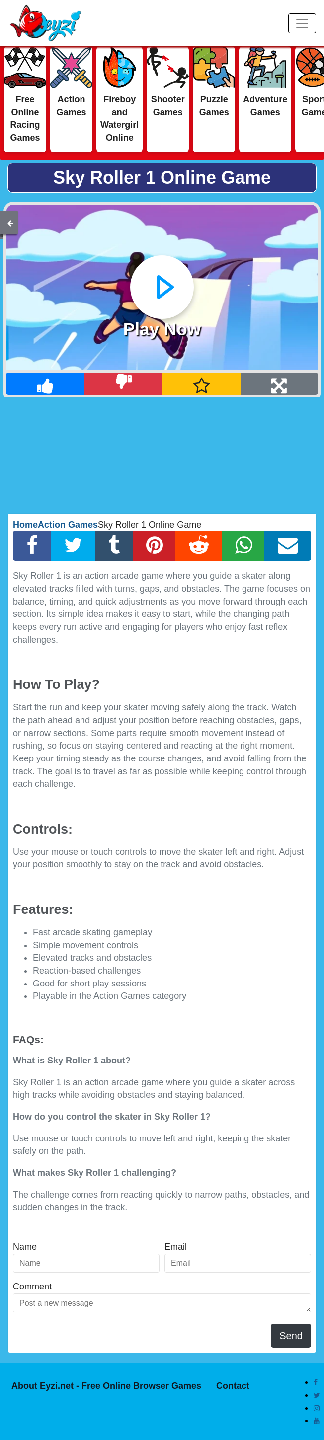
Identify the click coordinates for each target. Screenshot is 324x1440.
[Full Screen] (279, 384)
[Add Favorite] (201, 384)
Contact (232, 1386)
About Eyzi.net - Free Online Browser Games (106, 1386)
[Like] (45, 384)
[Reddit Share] (198, 546)
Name (25, 1247)
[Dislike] (123, 384)
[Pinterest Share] (154, 546)
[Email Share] (287, 546)
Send (291, 1335)
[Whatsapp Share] (243, 546)
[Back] (10, 222)
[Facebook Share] (32, 546)
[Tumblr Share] (114, 546)
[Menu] (302, 23)
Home (25, 525)
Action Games (68, 525)
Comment (32, 1286)
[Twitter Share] (73, 546)
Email (175, 1247)
